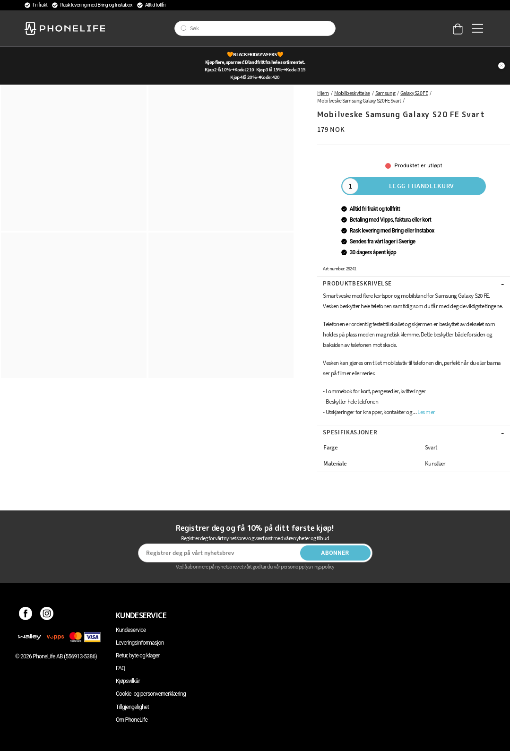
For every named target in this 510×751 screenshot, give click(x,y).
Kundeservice (131, 630)
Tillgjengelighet (132, 707)
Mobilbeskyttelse (352, 92)
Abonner (335, 553)
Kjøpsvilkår (128, 681)
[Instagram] (47, 615)
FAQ (120, 668)
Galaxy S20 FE (414, 92)
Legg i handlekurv (421, 185)
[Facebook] (26, 615)
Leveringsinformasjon (140, 642)
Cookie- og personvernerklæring (151, 694)
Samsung (385, 92)
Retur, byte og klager (138, 655)
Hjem (322, 92)
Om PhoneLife (131, 719)
